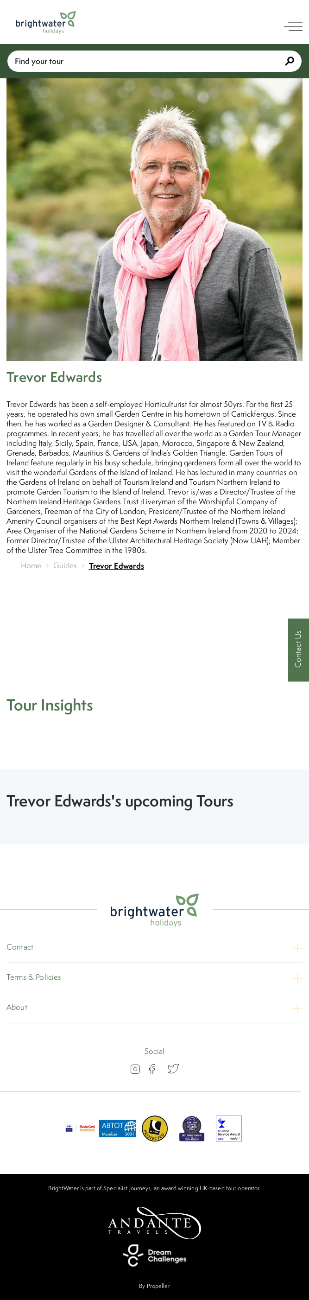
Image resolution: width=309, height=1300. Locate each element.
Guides (65, 566)
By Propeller (154, 1286)
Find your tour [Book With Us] (154, 61)
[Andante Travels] (155, 1223)
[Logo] (45, 22)
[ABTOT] (117, 1139)
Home (31, 566)
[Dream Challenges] (155, 1255)
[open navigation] (293, 26)
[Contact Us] (298, 650)
